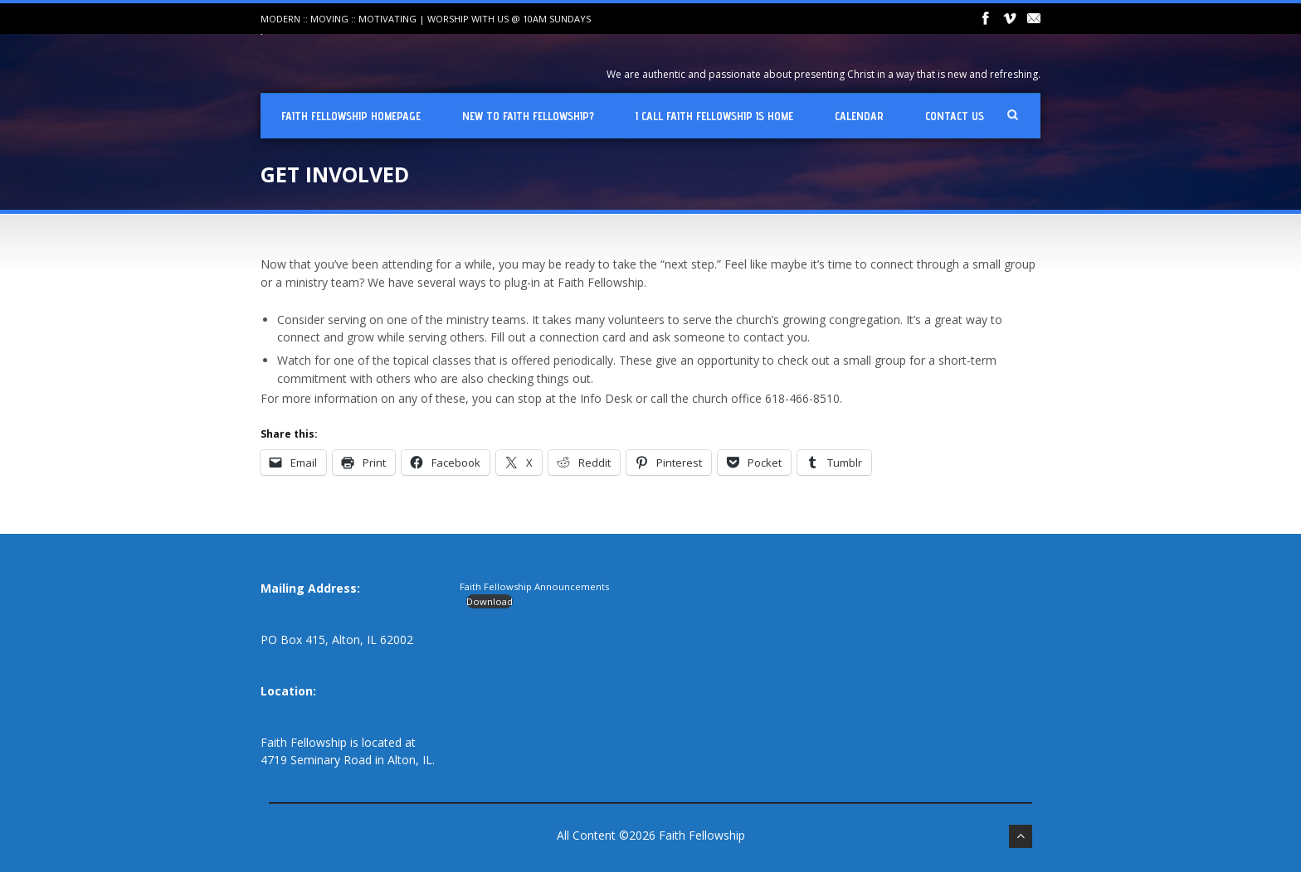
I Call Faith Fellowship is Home (714, 116)
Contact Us (954, 116)
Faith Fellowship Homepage (351, 116)
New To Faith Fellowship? (528, 116)
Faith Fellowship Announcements (534, 586)
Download (489, 601)
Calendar (859, 116)
